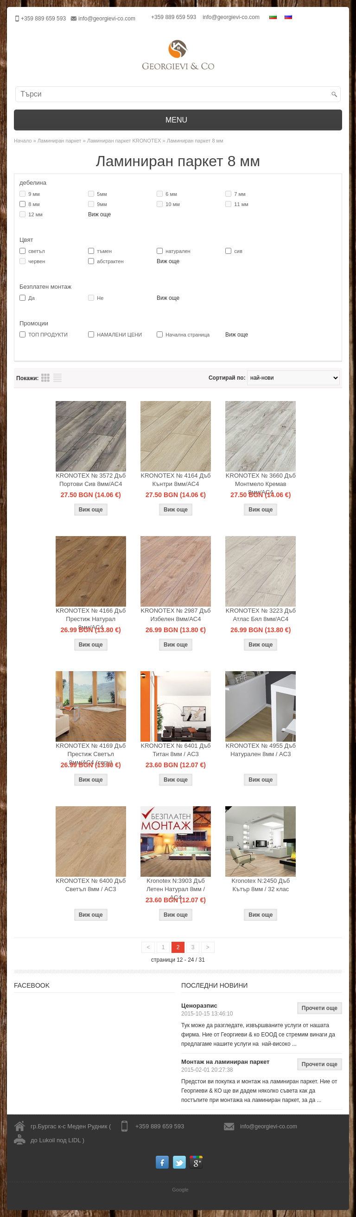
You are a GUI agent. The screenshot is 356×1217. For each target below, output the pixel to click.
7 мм (239, 194)
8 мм (33, 204)
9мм (102, 204)
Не (100, 298)
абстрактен (110, 261)
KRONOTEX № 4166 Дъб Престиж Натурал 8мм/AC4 (91, 619)
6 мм (171, 194)
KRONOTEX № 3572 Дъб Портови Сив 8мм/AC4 (91, 479)
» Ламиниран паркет (57, 140)
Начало (23, 140)
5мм (102, 194)
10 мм (172, 204)
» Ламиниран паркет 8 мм (193, 140)
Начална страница (187, 334)
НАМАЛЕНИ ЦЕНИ (119, 334)
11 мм (241, 204)
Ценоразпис (199, 1005)
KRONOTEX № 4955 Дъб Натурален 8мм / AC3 (261, 749)
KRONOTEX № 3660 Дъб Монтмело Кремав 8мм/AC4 (261, 484)
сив (238, 251)
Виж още (99, 214)
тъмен (104, 251)
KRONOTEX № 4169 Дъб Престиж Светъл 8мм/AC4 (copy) (91, 754)
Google (180, 1189)
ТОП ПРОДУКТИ (48, 334)
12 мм (35, 214)
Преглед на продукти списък (57, 378)
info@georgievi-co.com (106, 18)
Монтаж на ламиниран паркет (225, 1061)
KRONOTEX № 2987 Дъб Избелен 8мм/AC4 (175, 614)
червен (36, 261)
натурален (177, 251)
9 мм (33, 194)
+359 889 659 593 (173, 17)
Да (31, 298)
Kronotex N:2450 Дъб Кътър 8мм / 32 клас (261, 885)
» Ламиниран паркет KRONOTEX (122, 140)
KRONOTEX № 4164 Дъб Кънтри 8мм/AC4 (175, 479)
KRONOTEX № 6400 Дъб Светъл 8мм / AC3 (91, 885)
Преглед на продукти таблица (45, 378)
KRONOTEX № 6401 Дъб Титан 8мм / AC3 (175, 749)
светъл (36, 251)
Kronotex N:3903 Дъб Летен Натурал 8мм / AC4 (175, 889)
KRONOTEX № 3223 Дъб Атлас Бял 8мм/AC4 (261, 614)
